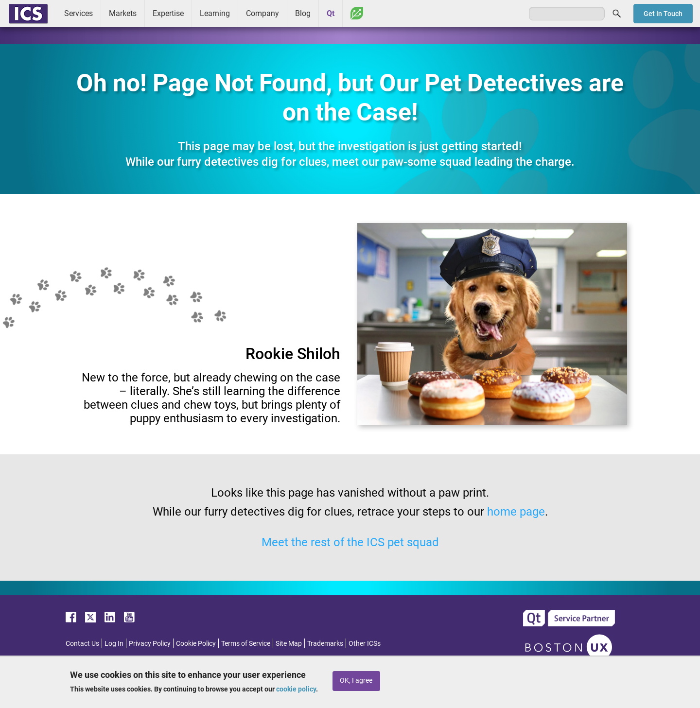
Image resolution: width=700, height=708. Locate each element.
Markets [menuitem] (123, 13)
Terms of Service (245, 643)
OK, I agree (356, 680)
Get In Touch (663, 13)
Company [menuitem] (262, 13)
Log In (114, 643)
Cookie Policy (196, 643)
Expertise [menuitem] (168, 13)
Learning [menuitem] (215, 13)
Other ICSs (365, 643)
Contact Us (82, 643)
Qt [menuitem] (330, 13)
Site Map (289, 643)
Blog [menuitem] (303, 13)
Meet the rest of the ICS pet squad (350, 542)
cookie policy (296, 689)
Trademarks (325, 643)
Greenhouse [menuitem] (356, 13)
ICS (28, 13)
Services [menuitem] (78, 13)
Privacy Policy (150, 643)
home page (516, 511)
